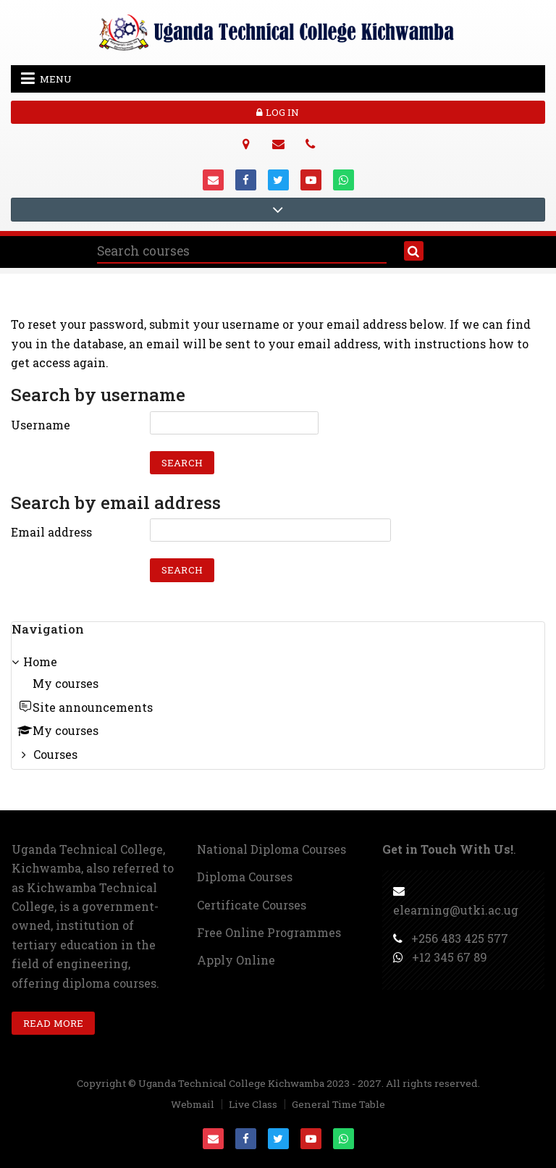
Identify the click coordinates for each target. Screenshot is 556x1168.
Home (40, 661)
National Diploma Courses (271, 849)
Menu (46, 78)
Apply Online (236, 959)
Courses (55, 754)
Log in (277, 112)
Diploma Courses (244, 876)
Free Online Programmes (269, 932)
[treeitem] (278, 709)
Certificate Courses (251, 904)
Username (40, 424)
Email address (51, 531)
